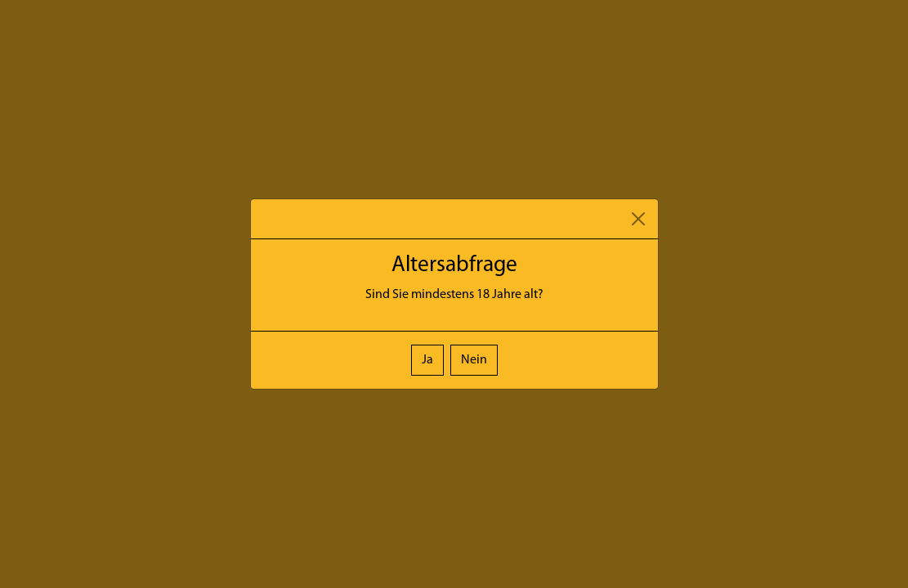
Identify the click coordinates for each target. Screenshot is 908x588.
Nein (474, 360)
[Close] (638, 219)
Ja (427, 360)
